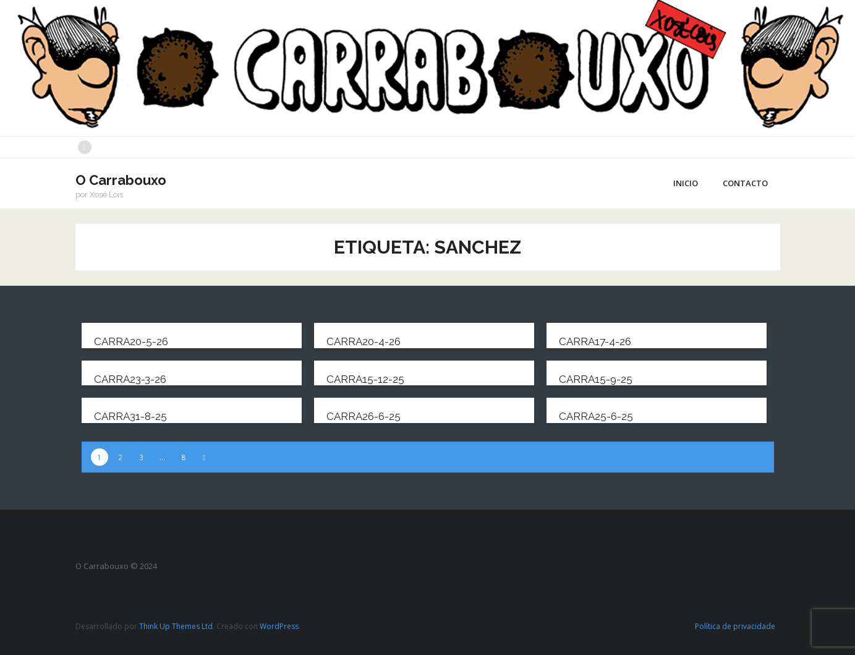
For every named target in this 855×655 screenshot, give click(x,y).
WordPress (279, 626)
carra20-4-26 (363, 341)
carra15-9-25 (595, 379)
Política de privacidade (735, 626)
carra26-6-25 (363, 416)
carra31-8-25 (130, 416)
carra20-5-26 (131, 341)
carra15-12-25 (365, 379)
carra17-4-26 (595, 341)
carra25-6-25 (596, 416)
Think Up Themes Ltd (176, 626)
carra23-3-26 (130, 379)
